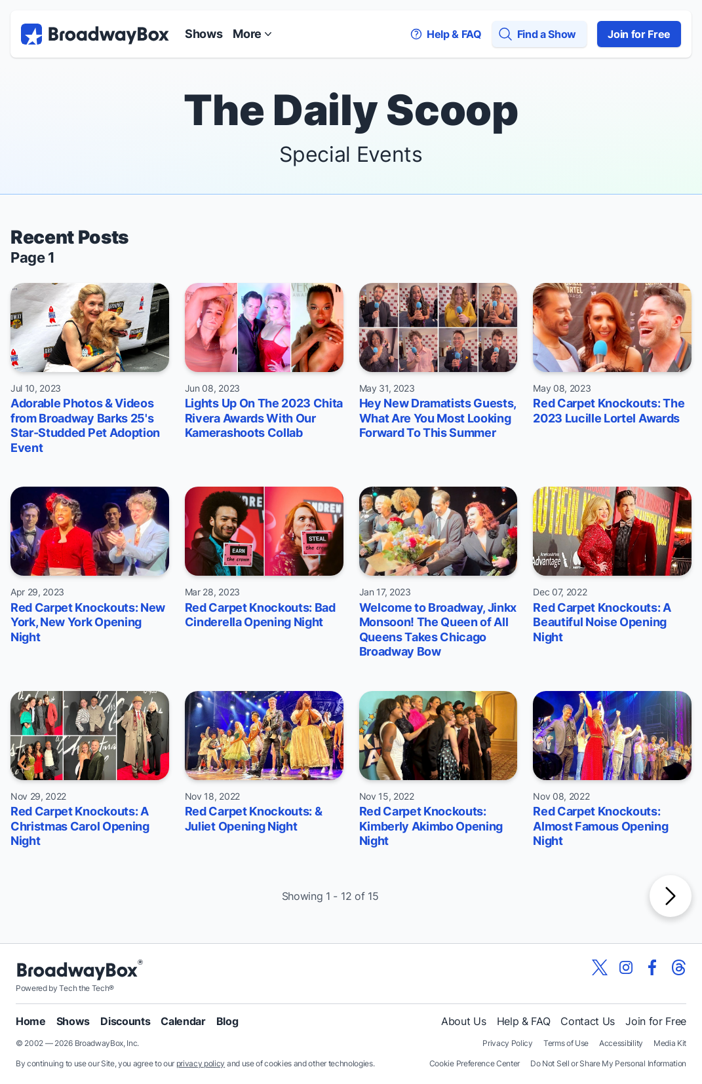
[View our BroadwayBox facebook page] (652, 967)
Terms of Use (566, 1043)
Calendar (183, 1021)
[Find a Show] (539, 34)
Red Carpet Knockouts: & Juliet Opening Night (253, 818)
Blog (227, 1021)
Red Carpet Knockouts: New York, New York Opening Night (87, 622)
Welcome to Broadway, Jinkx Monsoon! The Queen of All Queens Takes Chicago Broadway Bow (438, 630)
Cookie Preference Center (474, 1063)
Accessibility (621, 1043)
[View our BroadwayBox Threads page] (678, 967)
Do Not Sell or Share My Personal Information (608, 1063)
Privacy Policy (507, 1043)
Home (31, 1021)
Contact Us (587, 1021)
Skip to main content (351, 0)
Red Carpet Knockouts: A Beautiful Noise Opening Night (602, 622)
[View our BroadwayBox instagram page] (626, 967)
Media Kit (669, 1043)
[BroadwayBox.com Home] (95, 34)
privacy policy (200, 1063)
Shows (203, 34)
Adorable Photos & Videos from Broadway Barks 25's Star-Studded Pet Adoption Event (85, 425)
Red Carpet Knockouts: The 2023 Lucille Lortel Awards (608, 410)
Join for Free (639, 34)
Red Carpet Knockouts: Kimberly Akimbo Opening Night (431, 826)
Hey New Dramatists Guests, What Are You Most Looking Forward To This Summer (438, 417)
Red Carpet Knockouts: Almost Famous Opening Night (600, 826)
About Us (463, 1021)
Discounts (125, 1021)
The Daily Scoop (351, 109)
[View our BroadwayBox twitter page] (600, 967)
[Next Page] (671, 896)
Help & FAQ (524, 1021)
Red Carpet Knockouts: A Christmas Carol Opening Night (79, 826)
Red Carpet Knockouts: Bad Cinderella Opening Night (260, 615)
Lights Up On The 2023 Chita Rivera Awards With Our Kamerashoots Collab (264, 417)
